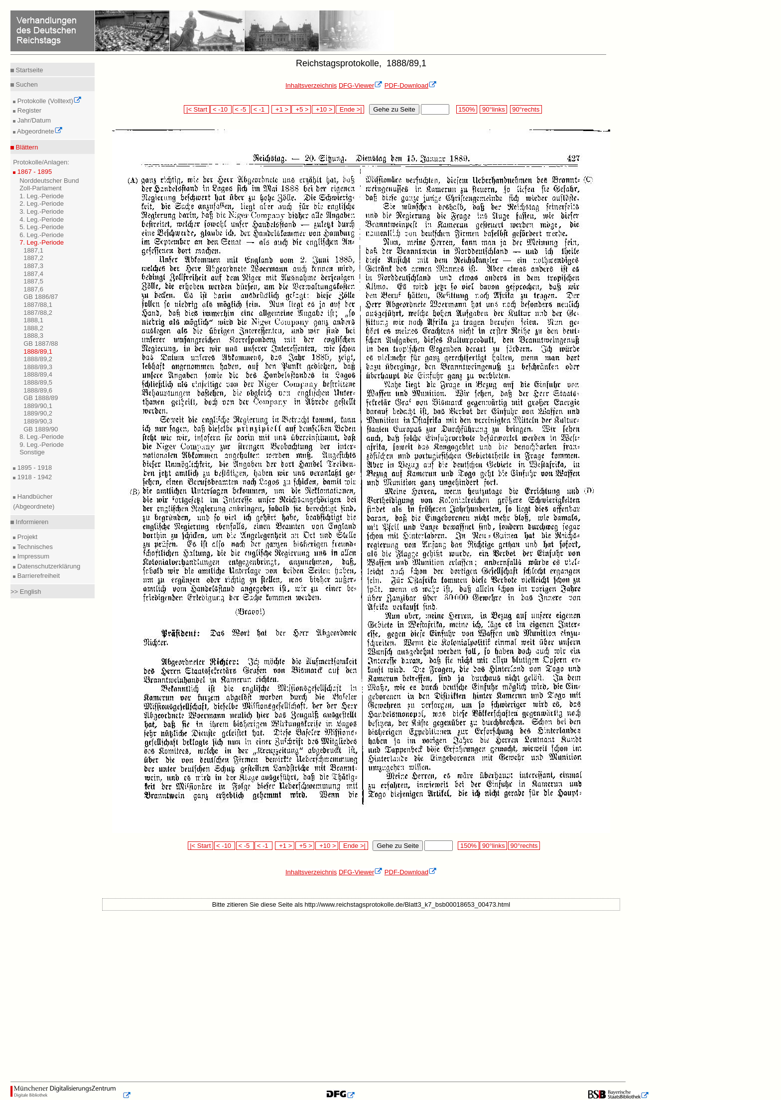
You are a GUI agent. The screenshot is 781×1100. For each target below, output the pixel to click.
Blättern (26, 147)
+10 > (323, 109)
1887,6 (33, 289)
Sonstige (32, 452)
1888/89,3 (37, 367)
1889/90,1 (37, 406)
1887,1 (33, 250)
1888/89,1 (37, 351)
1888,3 (33, 335)
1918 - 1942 (33, 477)
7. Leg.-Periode (41, 242)
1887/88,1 (37, 304)
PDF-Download (411, 85)
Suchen (26, 84)
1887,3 (33, 266)
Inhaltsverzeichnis (311, 85)
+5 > (301, 109)
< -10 (221, 109)
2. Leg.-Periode (41, 203)
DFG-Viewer (361, 85)
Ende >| (350, 109)
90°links (493, 109)
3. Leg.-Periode (41, 211)
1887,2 (33, 258)
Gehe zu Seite (394, 109)
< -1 (260, 109)
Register (28, 110)
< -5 (241, 109)
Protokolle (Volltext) (48, 101)
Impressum (32, 556)
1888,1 (33, 320)
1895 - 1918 (33, 467)
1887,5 (33, 281)
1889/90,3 (37, 421)
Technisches (34, 546)
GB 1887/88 (40, 343)
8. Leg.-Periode (41, 436)
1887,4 (33, 273)
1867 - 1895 (33, 171)
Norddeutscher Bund (49, 180)
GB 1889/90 (40, 429)
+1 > (281, 109)
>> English (25, 591)
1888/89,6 (37, 390)
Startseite (28, 70)
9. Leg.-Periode (41, 444)
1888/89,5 (37, 382)
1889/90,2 (37, 413)
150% (467, 109)
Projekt (26, 537)
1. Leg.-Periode (41, 196)
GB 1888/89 (40, 398)
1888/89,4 (37, 374)
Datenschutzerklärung (47, 566)
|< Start (196, 109)
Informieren (31, 522)
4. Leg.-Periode (41, 219)
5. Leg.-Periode (41, 227)
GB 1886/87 (40, 296)
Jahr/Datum (33, 120)
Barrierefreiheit (37, 575)
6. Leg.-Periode (41, 235)
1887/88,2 (37, 312)
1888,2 (33, 328)
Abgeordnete (38, 131)
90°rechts (526, 109)
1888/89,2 (37, 359)
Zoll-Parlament (40, 188)
